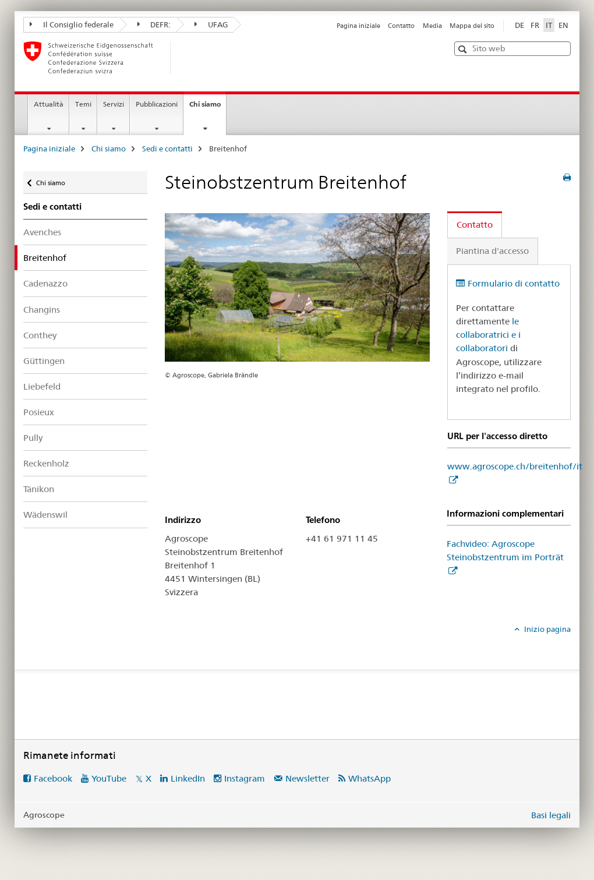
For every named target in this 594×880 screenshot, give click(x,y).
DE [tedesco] (519, 25)
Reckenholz (46, 463)
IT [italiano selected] (549, 25)
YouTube (108, 778)
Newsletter (307, 778)
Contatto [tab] (475, 224)
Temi (83, 104)
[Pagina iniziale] (189, 57)
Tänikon (38, 488)
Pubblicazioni (157, 104)
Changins (41, 309)
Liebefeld (42, 386)
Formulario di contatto (514, 283)
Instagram (244, 778)
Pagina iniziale (358, 26)
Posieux (38, 412)
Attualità (48, 104)
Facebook (53, 778)
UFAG (211, 24)
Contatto (401, 26)
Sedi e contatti (167, 148)
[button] (464, 49)
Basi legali (551, 815)
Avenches (42, 232)
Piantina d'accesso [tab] (492, 250)
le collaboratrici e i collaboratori (488, 335)
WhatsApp (369, 778)
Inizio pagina (546, 629)
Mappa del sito (472, 26)
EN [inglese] (563, 25)
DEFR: (154, 24)
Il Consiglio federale (72, 24)
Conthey (39, 335)
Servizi (113, 104)
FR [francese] (535, 25)
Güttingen (44, 360)
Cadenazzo (45, 283)
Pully (33, 437)
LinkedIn (188, 778)
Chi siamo (207, 107)
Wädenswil (45, 514)
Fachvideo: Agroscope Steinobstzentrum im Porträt (505, 550)
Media (432, 26)
